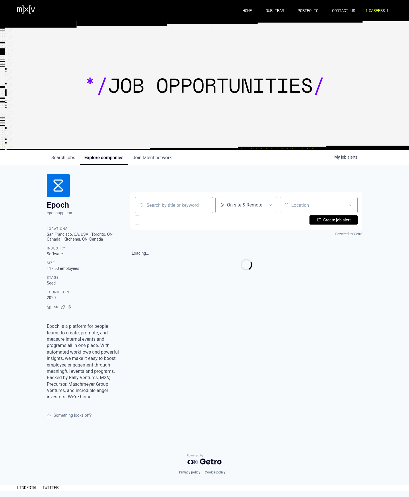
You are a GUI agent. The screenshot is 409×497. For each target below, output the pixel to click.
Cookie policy (215, 472)
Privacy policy (189, 472)
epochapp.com (60, 213)
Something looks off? (69, 415)
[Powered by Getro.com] (204, 459)
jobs (63, 157)
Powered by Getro (348, 234)
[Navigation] (26, 10)
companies (103, 157)
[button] (154, 220)
